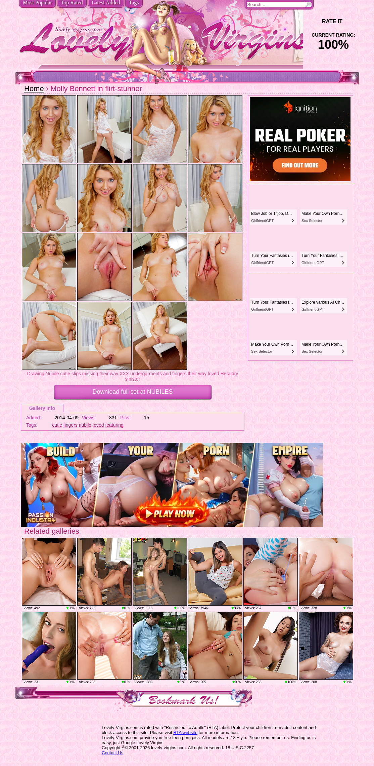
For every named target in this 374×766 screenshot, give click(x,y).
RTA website (185, 732)
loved (98, 425)
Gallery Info (42, 408)
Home (34, 88)
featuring (114, 425)
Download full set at (132, 391)
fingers (70, 425)
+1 (352, 21)
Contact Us (112, 752)
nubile (85, 425)
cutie (57, 425)
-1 (315, 21)
